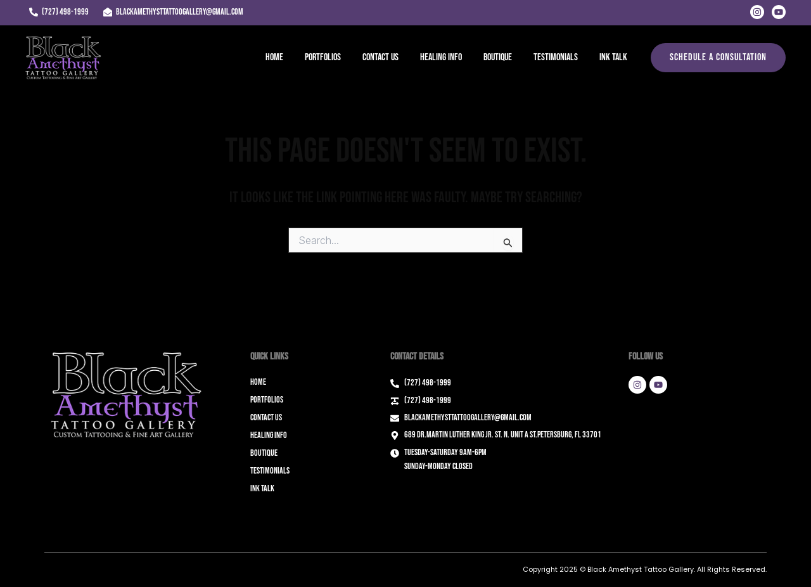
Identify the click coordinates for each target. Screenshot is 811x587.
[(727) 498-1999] (58, 12)
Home (282, 57)
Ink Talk (614, 57)
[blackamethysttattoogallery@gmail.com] (172, 12)
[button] (718, 57)
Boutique (501, 57)
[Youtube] (779, 12)
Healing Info (445, 57)
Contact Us (386, 57)
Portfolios (330, 57)
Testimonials (557, 57)
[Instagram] (757, 12)
